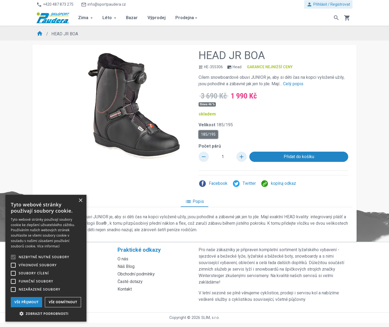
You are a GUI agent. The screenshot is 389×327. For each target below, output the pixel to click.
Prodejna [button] (184, 17)
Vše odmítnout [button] (63, 302)
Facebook (213, 184)
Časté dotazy (130, 281)
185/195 (208, 134)
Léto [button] (107, 17)
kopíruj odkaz (278, 184)
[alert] (45, 258)
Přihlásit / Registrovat (328, 4)
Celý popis (293, 83)
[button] (46, 313)
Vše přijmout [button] (26, 302)
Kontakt (125, 289)
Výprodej (156, 17)
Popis (194, 201)
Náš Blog (126, 266)
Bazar (132, 17)
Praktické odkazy (139, 250)
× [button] (80, 201)
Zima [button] (83, 17)
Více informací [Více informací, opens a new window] (48, 246)
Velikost (216, 124)
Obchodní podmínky (136, 274)
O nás (123, 258)
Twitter (244, 184)
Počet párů (210, 146)
